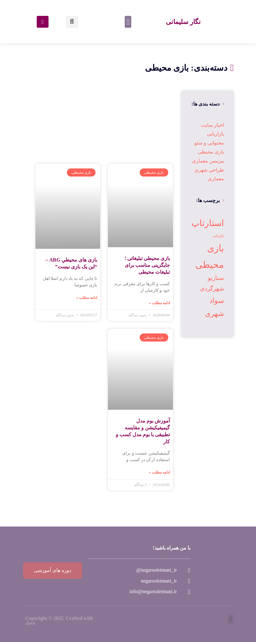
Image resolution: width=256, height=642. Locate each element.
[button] (128, 22)
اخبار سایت (212, 125)
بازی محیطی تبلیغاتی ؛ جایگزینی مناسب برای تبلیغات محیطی (147, 265)
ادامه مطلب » (159, 303)
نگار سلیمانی (183, 21)
